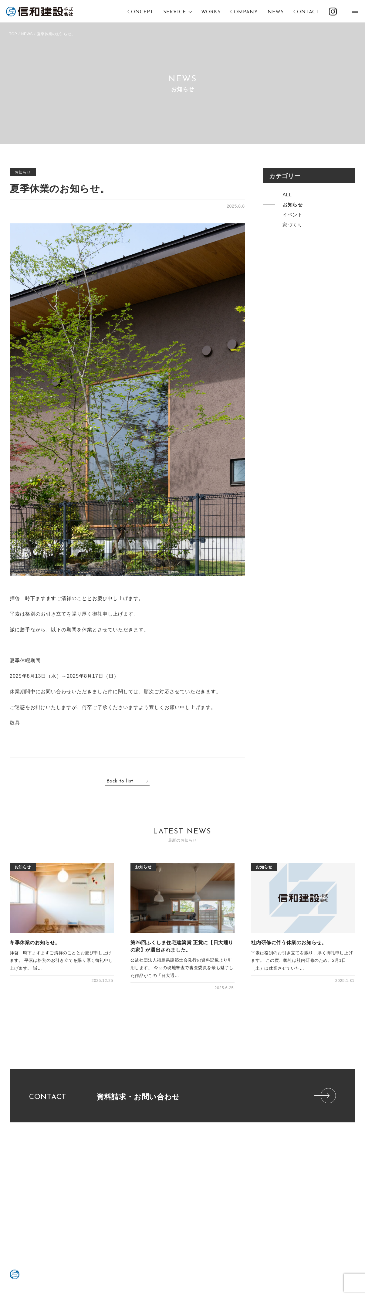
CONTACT (306, 12)
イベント (292, 214)
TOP (13, 34)
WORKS (211, 12)
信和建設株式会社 (39, 11)
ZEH (136, 1205)
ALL (287, 194)
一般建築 (81, 1184)
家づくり (292, 224)
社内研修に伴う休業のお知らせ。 (288, 942)
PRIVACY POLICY (91, 1205)
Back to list (119, 781)
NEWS (276, 12)
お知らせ (23, 172)
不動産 (80, 1178)
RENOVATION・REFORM (97, 1171)
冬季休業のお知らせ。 (35, 942)
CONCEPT (140, 12)
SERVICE (174, 12)
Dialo (78, 1164)
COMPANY (244, 12)
